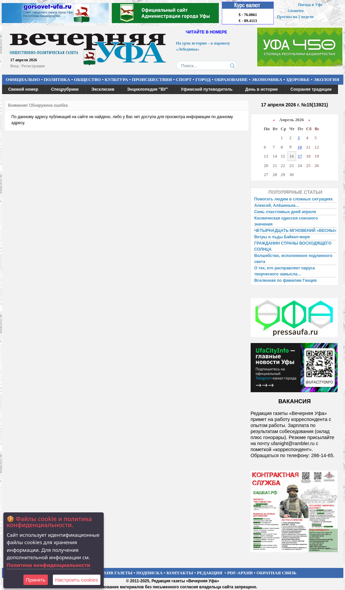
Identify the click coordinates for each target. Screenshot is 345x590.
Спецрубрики (65, 89)
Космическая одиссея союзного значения (286, 221)
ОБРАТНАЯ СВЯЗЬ (276, 572)
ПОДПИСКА (149, 572)
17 (300, 156)
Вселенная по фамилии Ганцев (285, 280)
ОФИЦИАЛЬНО (23, 79)
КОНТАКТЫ (180, 572)
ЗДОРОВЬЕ (298, 79)
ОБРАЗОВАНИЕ (231, 79)
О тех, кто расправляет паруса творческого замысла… (284, 271)
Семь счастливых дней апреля (285, 211)
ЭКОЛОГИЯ (326, 79)
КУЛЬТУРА (116, 79)
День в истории (261, 89)
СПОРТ (184, 79)
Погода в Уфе (310, 4)
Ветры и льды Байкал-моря (282, 237)
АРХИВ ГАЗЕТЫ (115, 572)
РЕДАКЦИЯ (209, 572)
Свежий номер (23, 89)
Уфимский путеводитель (207, 89)
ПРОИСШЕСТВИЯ (152, 79)
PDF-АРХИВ (240, 572)
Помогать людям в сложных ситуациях (293, 199)
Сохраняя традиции (311, 89)
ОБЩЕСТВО (87, 79)
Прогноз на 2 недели (295, 16)
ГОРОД (202, 79)
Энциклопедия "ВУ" (147, 89)
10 (299, 147)
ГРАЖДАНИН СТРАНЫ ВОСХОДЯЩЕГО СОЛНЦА (293, 246)
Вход (14, 66)
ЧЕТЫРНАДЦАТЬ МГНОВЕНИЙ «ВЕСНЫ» (295, 230)
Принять (36, 580)
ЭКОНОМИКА (267, 79)
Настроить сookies (76, 580)
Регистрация (33, 66)
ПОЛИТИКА (57, 79)
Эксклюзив (102, 89)
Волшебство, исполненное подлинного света (293, 258)
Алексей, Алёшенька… (276, 205)
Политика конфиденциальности (48, 565)
